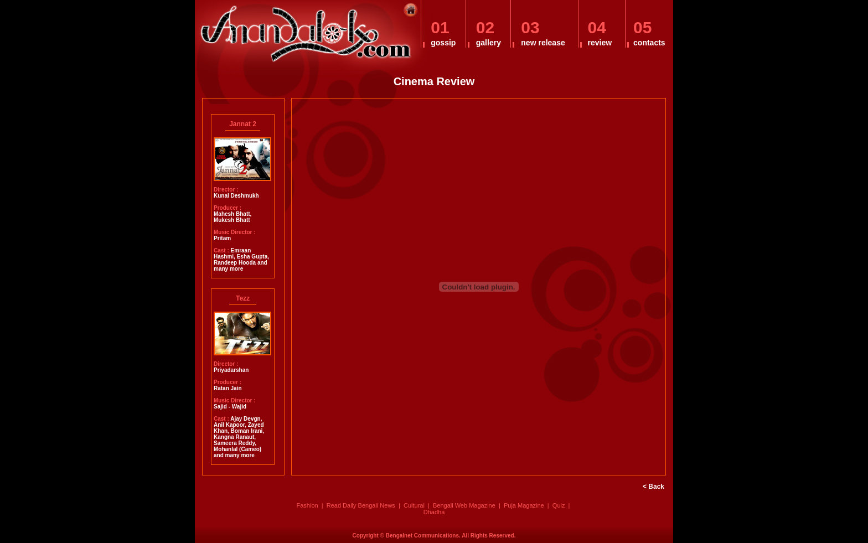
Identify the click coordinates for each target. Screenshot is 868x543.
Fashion (307, 505)
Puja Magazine (524, 505)
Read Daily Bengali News (361, 505)
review (600, 42)
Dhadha (434, 512)
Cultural (414, 505)
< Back (653, 486)
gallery (488, 42)
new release (543, 42)
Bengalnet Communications (422, 535)
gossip (443, 42)
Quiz (558, 505)
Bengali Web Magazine (464, 505)
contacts (649, 42)
